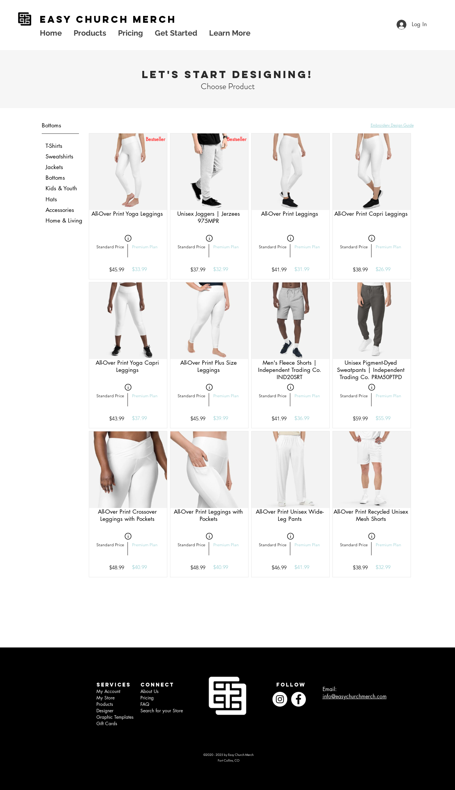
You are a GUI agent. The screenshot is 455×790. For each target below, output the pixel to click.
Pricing (147, 697)
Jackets (54, 167)
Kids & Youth (61, 188)
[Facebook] (298, 699)
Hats (51, 199)
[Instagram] (279, 699)
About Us (149, 691)
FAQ (144, 704)
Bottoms (55, 177)
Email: (330, 689)
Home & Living (64, 220)
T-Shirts (54, 145)
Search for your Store (161, 710)
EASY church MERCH (108, 19)
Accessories (60, 209)
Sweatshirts (59, 156)
